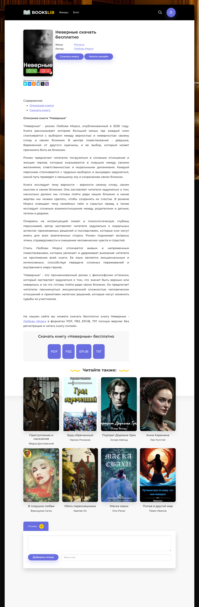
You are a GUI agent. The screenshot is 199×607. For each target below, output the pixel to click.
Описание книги (42, 105)
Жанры (63, 12)
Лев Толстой (157, 439)
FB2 (68, 351)
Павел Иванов (158, 510)
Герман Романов (80, 439)
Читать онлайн (98, 56)
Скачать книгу (69, 56)
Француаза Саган (41, 510)
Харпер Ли (80, 510)
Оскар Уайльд (119, 439)
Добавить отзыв (43, 557)
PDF (54, 351)
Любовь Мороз (84, 48)
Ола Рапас (118, 510)
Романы (79, 44)
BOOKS (43, 12)
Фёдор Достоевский (41, 443)
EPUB (83, 351)
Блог (76, 12)
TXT (99, 351)
